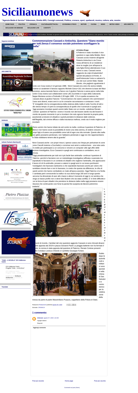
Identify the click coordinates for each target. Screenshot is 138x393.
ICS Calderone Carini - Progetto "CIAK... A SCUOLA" (15, 267)
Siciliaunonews (37, 12)
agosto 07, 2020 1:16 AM (51, 318)
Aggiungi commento (39, 327)
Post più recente (38, 381)
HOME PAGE (9, 24)
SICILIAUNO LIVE (33, 28)
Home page (69, 381)
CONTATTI (47, 28)
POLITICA (22, 24)
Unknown (40, 318)
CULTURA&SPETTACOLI (49, 24)
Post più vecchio (100, 381)
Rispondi (39, 323)
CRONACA (33, 24)
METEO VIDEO (114, 24)
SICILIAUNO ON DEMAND (14, 28)
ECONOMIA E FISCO (69, 24)
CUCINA (93, 24)
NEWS (103, 24)
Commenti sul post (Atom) (72, 387)
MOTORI (83, 24)
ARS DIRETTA (128, 24)
